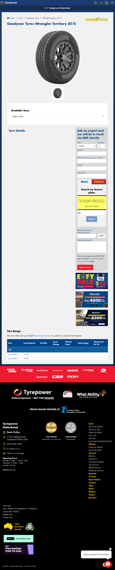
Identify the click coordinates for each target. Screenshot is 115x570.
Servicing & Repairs (96, 462)
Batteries (92, 456)
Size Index (7, 506)
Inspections (93, 459)
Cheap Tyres (7, 517)
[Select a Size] (57, 116)
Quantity (101, 142)
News (91, 488)
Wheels (92, 444)
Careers (92, 482)
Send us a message (15, 453)
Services (92, 453)
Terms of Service (83, 261)
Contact (92, 476)
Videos (92, 494)
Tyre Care (92, 435)
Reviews (93, 498)
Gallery (92, 491)
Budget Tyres (7, 514)
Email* (80, 165)
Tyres (91, 423)
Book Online (94, 479)
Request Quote (85, 267)
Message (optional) (84, 240)
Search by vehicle (42, 335)
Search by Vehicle (96, 426)
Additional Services (96, 470)
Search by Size (94, 429)
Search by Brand (95, 432)
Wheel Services (95, 467)
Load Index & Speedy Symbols (100, 441)
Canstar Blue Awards (11, 511)
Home (10, 18)
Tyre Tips (92, 438)
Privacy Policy (94, 259)
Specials (92, 473)
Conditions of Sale (30, 566)
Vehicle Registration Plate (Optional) (84, 231)
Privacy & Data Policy (16, 566)
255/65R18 (13, 354)
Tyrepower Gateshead (57, 8)
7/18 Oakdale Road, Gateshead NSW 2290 (17, 438)
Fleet (91, 485)
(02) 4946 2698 (14, 444)
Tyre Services (94, 465)
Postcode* (81, 173)
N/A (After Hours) (13, 449)
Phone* (90, 158)
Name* (80, 150)
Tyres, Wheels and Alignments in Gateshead (20, 508)
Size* (79, 142)
